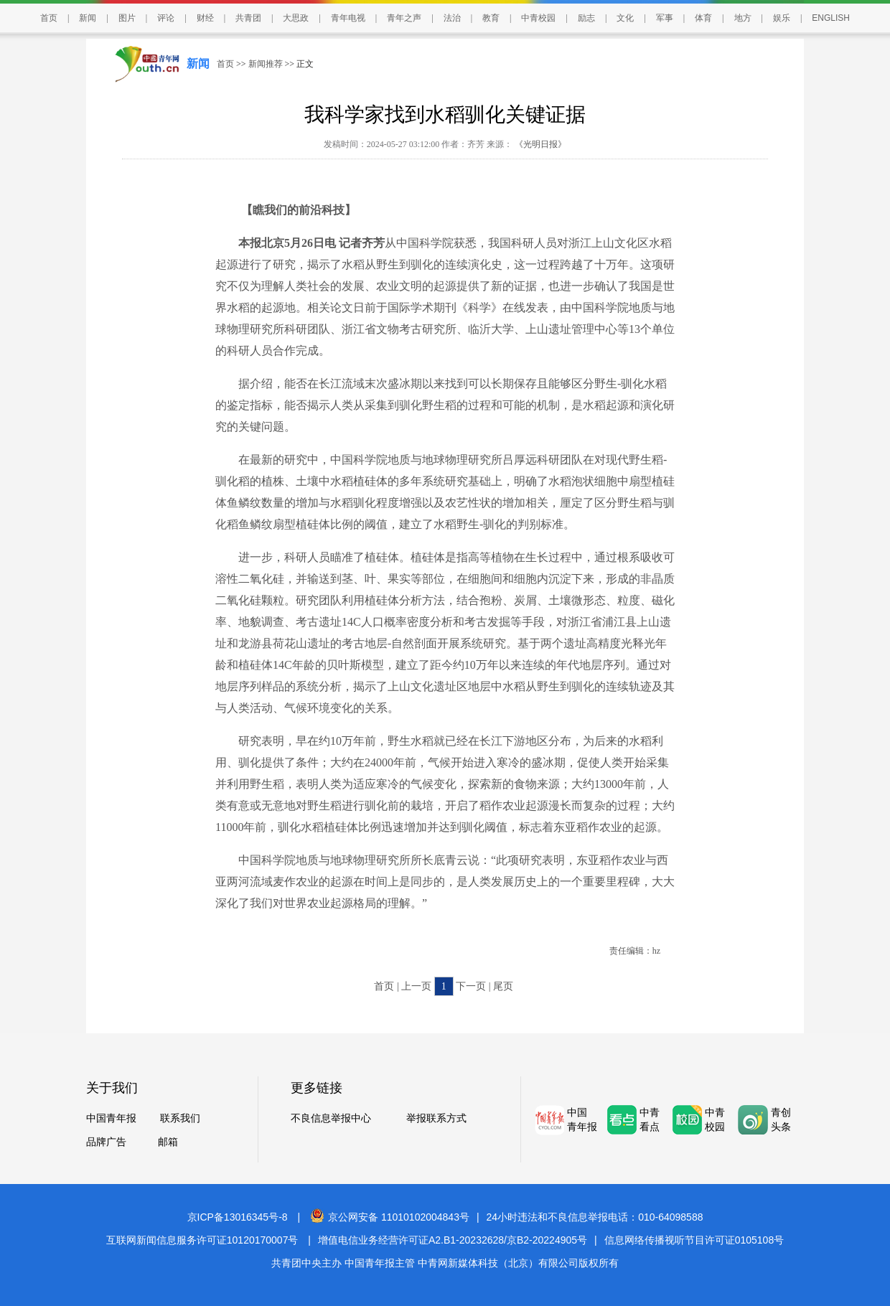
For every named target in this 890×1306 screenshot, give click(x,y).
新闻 (87, 18)
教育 (491, 18)
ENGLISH (831, 18)
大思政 (296, 18)
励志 (586, 18)
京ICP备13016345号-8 (237, 1217)
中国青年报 (111, 1118)
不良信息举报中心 (331, 1118)
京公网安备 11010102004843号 (389, 1217)
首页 (48, 18)
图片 (127, 18)
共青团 (248, 18)
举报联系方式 (436, 1118)
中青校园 (538, 18)
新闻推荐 (265, 64)
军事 (664, 18)
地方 (742, 18)
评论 (165, 18)
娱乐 (781, 18)
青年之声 (404, 18)
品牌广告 (106, 1142)
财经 (205, 18)
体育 (703, 18)
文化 (625, 18)
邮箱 (168, 1142)
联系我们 (180, 1118)
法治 (452, 18)
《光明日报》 (539, 144)
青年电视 (348, 18)
